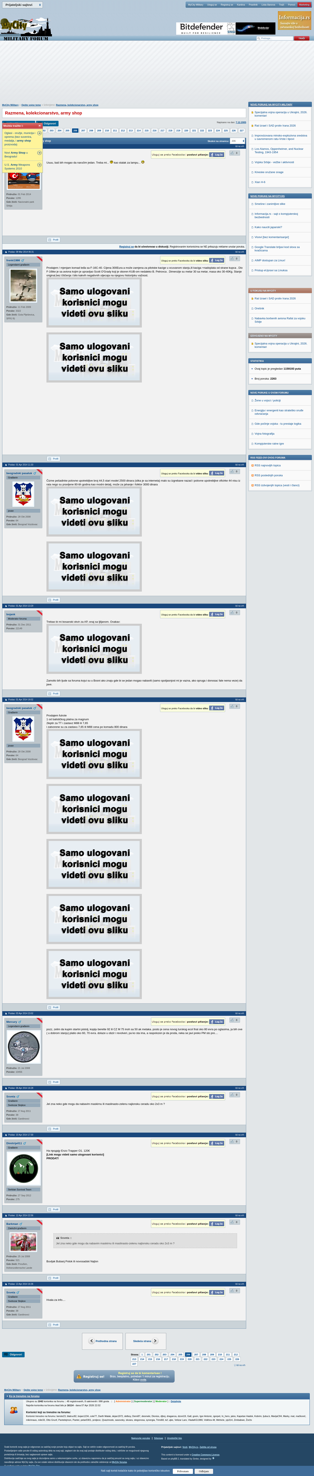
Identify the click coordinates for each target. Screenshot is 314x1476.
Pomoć (291, 4)
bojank (10, 614)
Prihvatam (183, 1471)
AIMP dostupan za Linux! (270, 533)
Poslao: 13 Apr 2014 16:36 (20, 1284)
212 (123, 130)
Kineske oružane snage (269, 445)
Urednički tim (174, 1438)
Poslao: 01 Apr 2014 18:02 (20, 699)
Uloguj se (212, 4)
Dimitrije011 (14, 1143)
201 (149, 1354)
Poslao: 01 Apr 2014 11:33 (20, 465)
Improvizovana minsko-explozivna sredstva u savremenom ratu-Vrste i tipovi (281, 410)
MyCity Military (195, 4)
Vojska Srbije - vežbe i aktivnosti (274, 435)
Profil (55, 239)
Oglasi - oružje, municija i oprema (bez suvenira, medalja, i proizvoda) (19, 138)
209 (99, 130)
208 (91, 130)
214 (139, 130)
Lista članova (268, 4)
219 (178, 130)
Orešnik (259, 186)
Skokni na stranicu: (218, 141)
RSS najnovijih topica (268, 343)
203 (51, 130)
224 (218, 130)
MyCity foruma (119, 1462)
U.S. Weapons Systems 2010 (17, 166)
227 (242, 130)
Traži (281, 4)
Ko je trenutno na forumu (24, 1396)
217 (162, 130)
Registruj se (227, 4)
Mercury (11, 1021)
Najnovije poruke (140, 1438)
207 (83, 130)
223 (210, 130)
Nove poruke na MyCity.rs (267, 469)
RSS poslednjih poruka (269, 353)
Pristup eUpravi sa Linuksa (271, 543)
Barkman (12, 1223)
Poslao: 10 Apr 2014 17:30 (20, 1135)
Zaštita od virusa (208, 1447)
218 (170, 130)
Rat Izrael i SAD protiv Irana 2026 (275, 176)
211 (115, 130)
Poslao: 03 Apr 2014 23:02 (20, 1013)
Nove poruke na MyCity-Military (271, 377)
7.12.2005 (241, 122)
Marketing (304, 4)
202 (44, 130)
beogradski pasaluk (19, 473)
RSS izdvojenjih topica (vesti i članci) (277, 363)
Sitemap (158, 1438)
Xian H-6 (260, 455)
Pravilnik (253, 4)
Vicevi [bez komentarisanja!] (272, 510)
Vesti (184, 1447)
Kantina (241, 4)
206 (75, 130)
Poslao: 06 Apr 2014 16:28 (20, 1088)
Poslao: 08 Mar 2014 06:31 (21, 252)
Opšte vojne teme (31, 105)
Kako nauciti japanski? (268, 500)
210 (107, 130)
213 (131, 130)
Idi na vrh (240, 1365)
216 (154, 130)
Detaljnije (176, 1401)
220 (186, 130)
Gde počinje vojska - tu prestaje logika (278, 302)
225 (226, 130)
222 (202, 130)
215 (146, 130)
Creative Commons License (205, 1455)
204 (59, 130)
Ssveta (10, 1096)
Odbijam (204, 1471)
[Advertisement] (157, 74)
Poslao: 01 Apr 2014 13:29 (20, 606)
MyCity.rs (193, 1447)
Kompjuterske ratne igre (269, 322)
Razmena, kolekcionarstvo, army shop (77, 105)
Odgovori (50, 123)
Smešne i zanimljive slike (270, 477)
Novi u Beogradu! (16, 154)
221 (194, 130)
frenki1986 (13, 260)
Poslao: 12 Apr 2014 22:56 (20, 1215)
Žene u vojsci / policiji (268, 278)
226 (234, 130)
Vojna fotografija (264, 312)
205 (67, 130)
